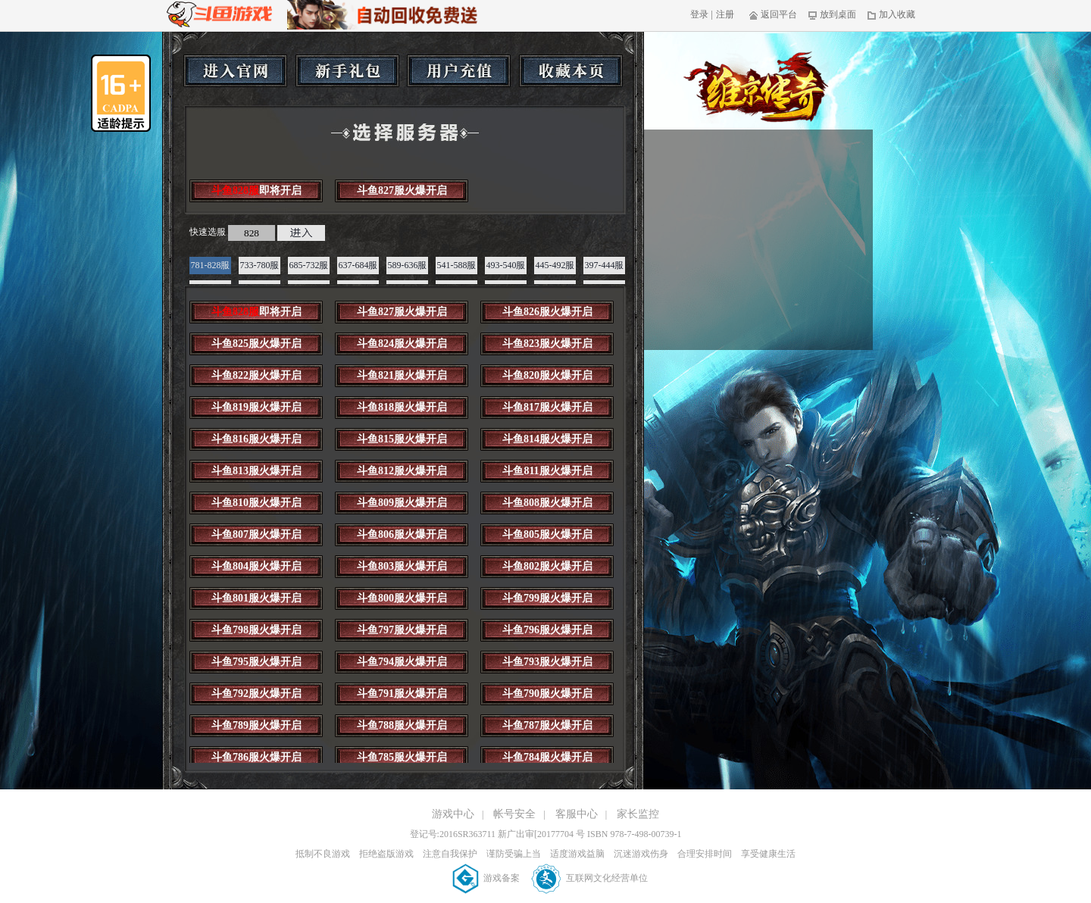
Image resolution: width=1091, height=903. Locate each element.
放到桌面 (832, 14)
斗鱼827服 (402, 190)
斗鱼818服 (402, 407)
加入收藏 (891, 14)
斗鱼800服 (402, 598)
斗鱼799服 (547, 598)
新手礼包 (347, 71)
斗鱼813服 (256, 470)
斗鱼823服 (547, 343)
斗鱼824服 (402, 343)
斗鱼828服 (256, 190)
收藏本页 (571, 71)
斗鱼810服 (256, 502)
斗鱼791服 (402, 693)
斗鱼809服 (402, 502)
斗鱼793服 (547, 661)
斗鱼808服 (547, 502)
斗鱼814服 (547, 439)
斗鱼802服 (547, 566)
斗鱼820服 (547, 375)
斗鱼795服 (256, 661)
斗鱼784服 (547, 757)
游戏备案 (487, 878)
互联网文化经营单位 (590, 878)
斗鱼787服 (547, 725)
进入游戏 (301, 233)
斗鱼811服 (547, 470)
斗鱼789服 (256, 725)
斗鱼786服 (256, 757)
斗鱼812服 (402, 470)
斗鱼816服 (256, 439)
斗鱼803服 (402, 566)
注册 (725, 14)
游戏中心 (453, 814)
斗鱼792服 (256, 693)
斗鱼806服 (402, 534)
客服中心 (576, 814)
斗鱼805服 (547, 534)
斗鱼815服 (402, 439)
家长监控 (638, 814)
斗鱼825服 (256, 343)
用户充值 (459, 71)
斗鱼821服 (402, 375)
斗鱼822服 (256, 375)
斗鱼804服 (256, 566)
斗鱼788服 (402, 725)
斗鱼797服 (402, 630)
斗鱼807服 (256, 534)
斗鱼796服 (547, 630)
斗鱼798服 (256, 630)
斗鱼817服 (547, 407)
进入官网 (235, 71)
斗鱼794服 (402, 661)
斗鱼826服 (547, 311)
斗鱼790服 (547, 693)
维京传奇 (756, 87)
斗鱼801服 (256, 598)
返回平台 (773, 14)
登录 (699, 14)
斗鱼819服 (256, 407)
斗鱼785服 (402, 757)
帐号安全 (514, 814)
